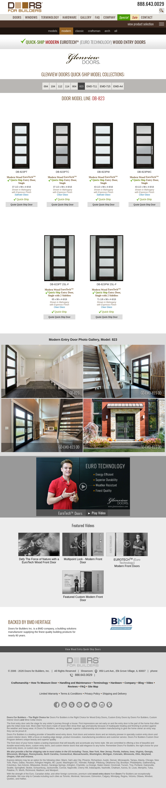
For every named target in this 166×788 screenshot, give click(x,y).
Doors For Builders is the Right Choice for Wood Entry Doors (78, 717)
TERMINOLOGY (50, 17)
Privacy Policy (92, 693)
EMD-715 (105, 86)
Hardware (116, 682)
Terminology (100, 682)
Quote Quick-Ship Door (22, 204)
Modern (66, 30)
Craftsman (94, 30)
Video (149, 682)
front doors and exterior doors (87, 734)
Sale (134, 17)
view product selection (141, 24)
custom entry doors (144, 734)
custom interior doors (17, 737)
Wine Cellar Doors (33, 720)
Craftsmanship (19, 682)
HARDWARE (70, 17)
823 (81, 86)
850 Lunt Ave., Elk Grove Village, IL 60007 (122, 671)
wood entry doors (22, 745)
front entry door (18, 723)
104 (53, 86)
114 (67, 86)
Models (52, 30)
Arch (107, 30)
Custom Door (152, 737)
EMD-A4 (118, 86)
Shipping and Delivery (115, 693)
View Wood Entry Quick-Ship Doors (83, 649)
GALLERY (85, 17)
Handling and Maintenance (75, 682)
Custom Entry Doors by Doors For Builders (128, 717)
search (161, 10)
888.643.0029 (150, 4)
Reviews (73, 686)
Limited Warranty (48, 693)
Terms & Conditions (71, 693)
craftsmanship (87, 728)
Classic (79, 30)
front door (15, 743)
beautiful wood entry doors (59, 734)
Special (123, 17)
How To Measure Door (44, 682)
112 (60, 86)
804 (74, 86)
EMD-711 (91, 86)
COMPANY (109, 17)
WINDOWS (31, 17)
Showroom (87, 671)
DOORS (17, 17)
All (115, 30)
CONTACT (147, 17)
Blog (141, 682)
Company (130, 682)
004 (46, 86)
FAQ (97, 17)
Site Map (93, 686)
